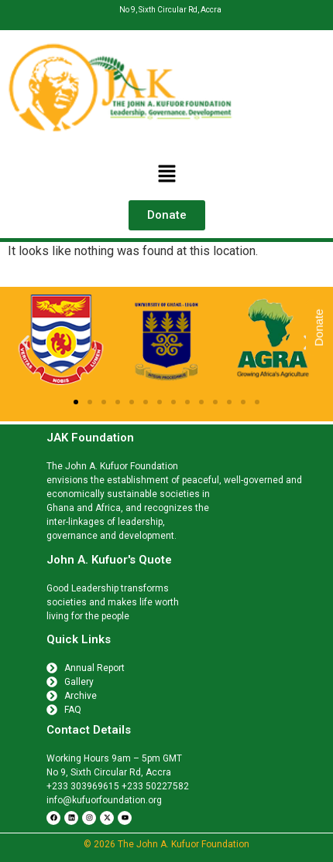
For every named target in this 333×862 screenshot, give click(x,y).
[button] (166, 175)
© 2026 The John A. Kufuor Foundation (166, 844)
